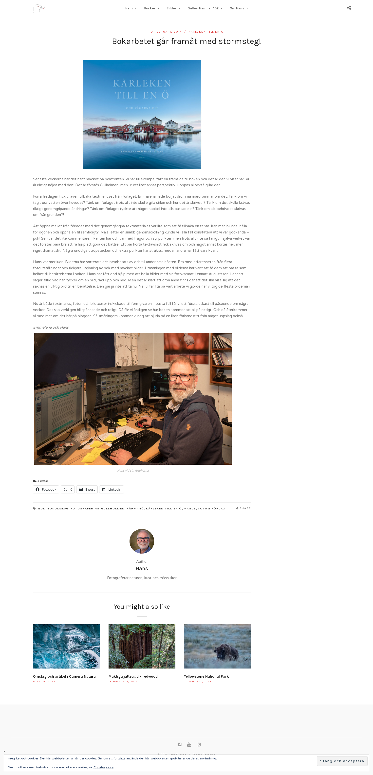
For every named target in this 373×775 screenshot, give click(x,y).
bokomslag (58, 508)
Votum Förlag (211, 508)
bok (41, 508)
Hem (129, 8)
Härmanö (135, 508)
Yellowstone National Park (206, 676)
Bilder (171, 8)
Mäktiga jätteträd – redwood (133, 676)
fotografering (85, 508)
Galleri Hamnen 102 (203, 8)
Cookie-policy (103, 767)
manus (190, 508)
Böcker (149, 8)
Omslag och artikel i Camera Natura (64, 676)
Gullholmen (113, 508)
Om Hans (237, 8)
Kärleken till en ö (206, 31)
